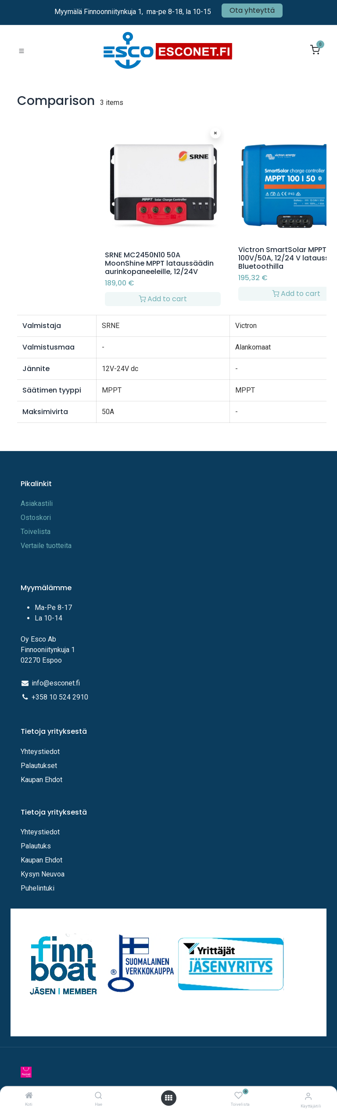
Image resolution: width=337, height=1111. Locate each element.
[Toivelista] (238, 1095)
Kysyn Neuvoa (43, 874)
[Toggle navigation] (21, 50)
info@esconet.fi (56, 683)
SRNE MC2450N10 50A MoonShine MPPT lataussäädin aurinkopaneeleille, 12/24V (159, 263)
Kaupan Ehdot (41, 780)
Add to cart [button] (163, 299)
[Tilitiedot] (308, 1096)
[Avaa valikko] (168, 1098)
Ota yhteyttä (252, 10)
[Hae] (98, 1096)
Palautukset (39, 765)
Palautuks (36, 846)
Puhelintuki (37, 888)
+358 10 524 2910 (60, 697)
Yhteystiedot (41, 751)
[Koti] (29, 1096)
